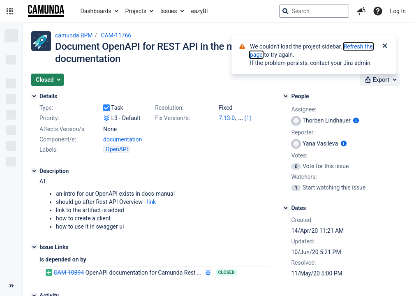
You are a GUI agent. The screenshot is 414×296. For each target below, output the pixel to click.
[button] (10, 11)
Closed (226, 272)
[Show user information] (356, 120)
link (151, 202)
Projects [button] (135, 11)
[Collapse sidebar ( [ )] (11, 286)
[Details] (34, 96)
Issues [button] (168, 11)
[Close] (385, 46)
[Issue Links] (34, 247)
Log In (398, 11)
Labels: (48, 149)
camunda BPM (74, 35)
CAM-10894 (68, 272)
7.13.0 (227, 118)
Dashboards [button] (96, 11)
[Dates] (286, 208)
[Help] (377, 11)
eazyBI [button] (199, 11)
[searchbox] (314, 11)
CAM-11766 (116, 35)
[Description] (34, 171)
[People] (286, 96)
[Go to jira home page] (46, 11)
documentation (122, 139)
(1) (248, 118)
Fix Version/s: (172, 118)
